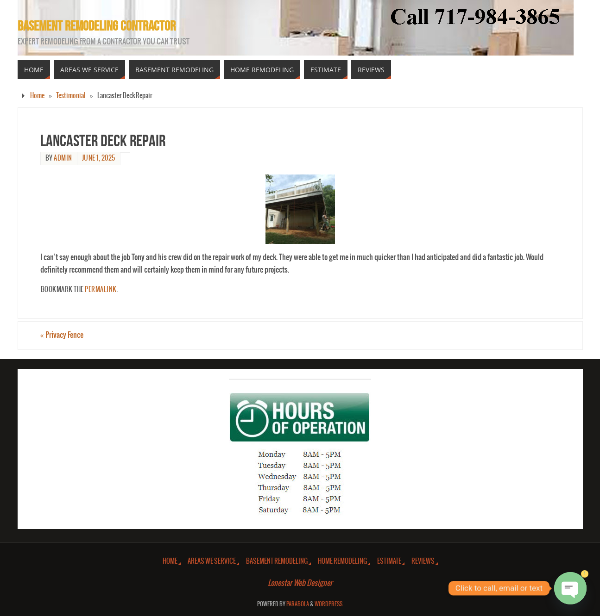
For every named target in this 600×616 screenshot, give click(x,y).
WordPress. (329, 604)
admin (63, 158)
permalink (101, 289)
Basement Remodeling (277, 561)
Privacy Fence (61, 335)
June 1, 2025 (98, 158)
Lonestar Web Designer (300, 583)
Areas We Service (212, 561)
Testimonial (70, 96)
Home (37, 96)
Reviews (423, 561)
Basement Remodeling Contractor (97, 26)
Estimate (389, 561)
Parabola (297, 604)
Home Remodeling (342, 561)
